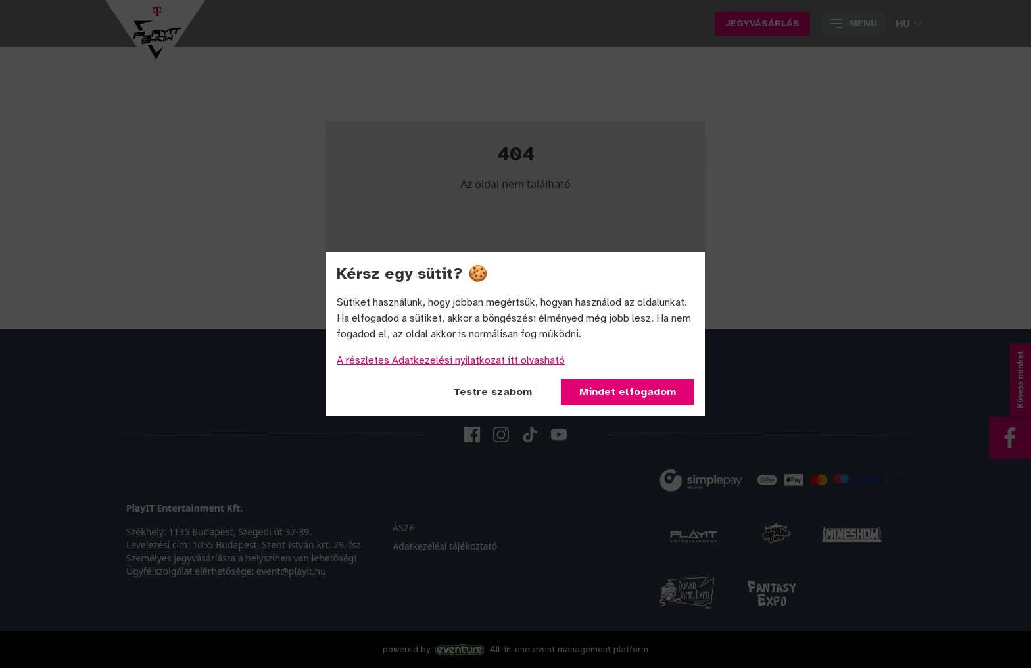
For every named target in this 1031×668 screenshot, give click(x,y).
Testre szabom (492, 391)
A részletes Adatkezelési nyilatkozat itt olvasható (451, 360)
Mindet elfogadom (627, 391)
